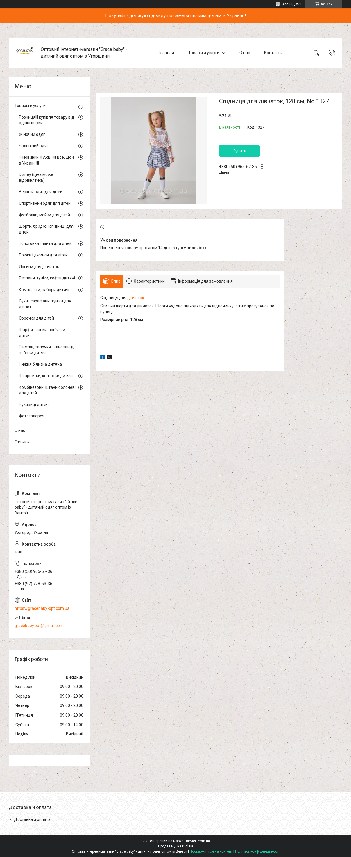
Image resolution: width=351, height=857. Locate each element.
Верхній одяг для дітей (40, 191)
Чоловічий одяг (34, 145)
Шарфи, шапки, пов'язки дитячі (42, 332)
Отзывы (22, 442)
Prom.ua (203, 841)
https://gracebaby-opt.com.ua (42, 608)
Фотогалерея (31, 416)
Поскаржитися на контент (211, 851)
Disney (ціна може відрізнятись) (36, 177)
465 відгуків (292, 4)
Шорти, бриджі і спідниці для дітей (46, 229)
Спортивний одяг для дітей (45, 203)
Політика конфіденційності (257, 851)
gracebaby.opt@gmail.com (39, 625)
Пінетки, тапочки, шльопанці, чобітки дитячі (46, 350)
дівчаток (135, 297)
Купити (239, 151)
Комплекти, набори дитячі (44, 289)
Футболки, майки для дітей (44, 215)
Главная (166, 52)
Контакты (273, 52)
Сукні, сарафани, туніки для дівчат (45, 304)
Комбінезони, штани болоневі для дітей (47, 390)
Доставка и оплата (32, 819)
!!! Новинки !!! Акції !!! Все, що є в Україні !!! (46, 160)
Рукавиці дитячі (34, 404)
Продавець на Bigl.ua (175, 846)
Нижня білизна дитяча (40, 364)
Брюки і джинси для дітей (43, 255)
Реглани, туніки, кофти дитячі (47, 278)
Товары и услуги (203, 52)
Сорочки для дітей (36, 318)
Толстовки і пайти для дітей (45, 243)
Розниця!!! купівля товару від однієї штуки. (46, 120)
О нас (244, 52)
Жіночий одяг (32, 134)
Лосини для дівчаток (39, 266)
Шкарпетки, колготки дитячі (46, 375)
